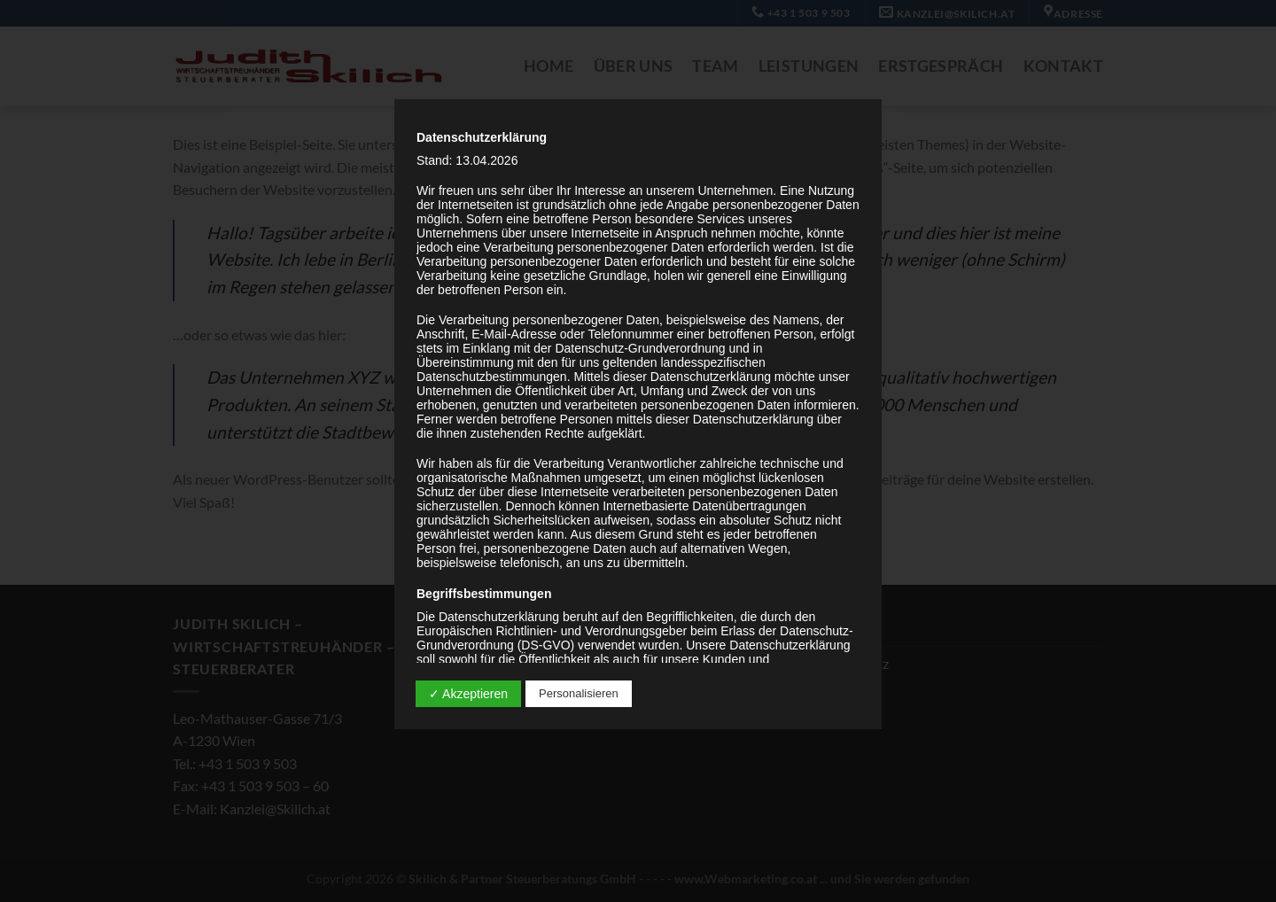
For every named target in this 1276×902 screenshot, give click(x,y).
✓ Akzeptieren (468, 694)
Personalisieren (579, 693)
